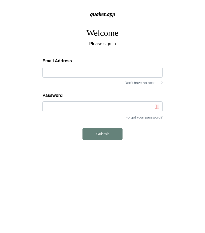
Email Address (57, 61)
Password (52, 95)
